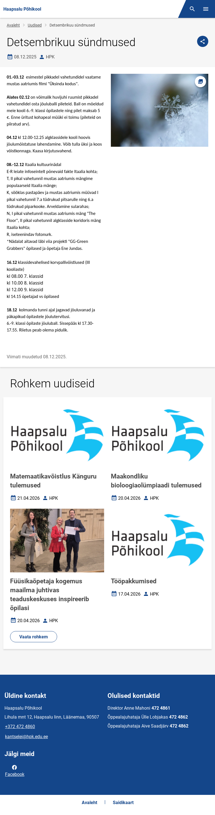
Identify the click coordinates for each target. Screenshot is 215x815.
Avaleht (13, 25)
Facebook (14, 770)
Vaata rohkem (33, 636)
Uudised (35, 25)
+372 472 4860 (20, 726)
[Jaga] (202, 41)
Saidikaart (123, 802)
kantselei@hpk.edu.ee (26, 736)
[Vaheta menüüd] (205, 9)
